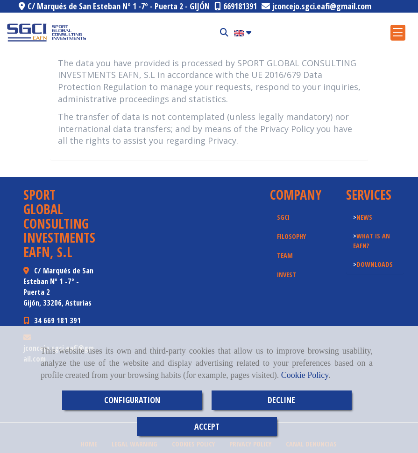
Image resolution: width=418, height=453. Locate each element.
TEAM (285, 255)
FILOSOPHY (291, 236)
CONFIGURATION (132, 399)
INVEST (286, 274)
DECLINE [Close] (281, 399)
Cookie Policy (304, 375)
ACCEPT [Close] (207, 426)
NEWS (364, 217)
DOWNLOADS (374, 264)
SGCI (283, 217)
